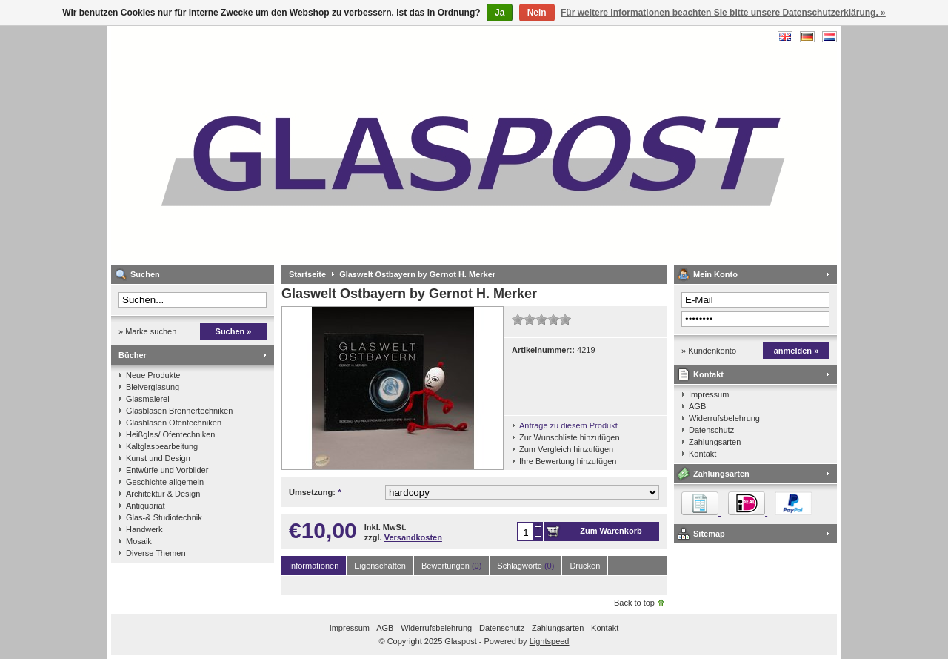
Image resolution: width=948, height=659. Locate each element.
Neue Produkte (153, 375)
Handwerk (144, 529)
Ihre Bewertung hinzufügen (567, 461)
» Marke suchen (147, 331)
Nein (537, 12)
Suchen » (234, 331)
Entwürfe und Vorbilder (167, 470)
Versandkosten (413, 537)
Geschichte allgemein (165, 481)
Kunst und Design (158, 458)
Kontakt (708, 374)
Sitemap (709, 533)
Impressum (709, 394)
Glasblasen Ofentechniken (173, 422)
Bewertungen (451, 565)
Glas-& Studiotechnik (164, 517)
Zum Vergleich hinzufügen (566, 449)
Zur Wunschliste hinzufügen (569, 437)
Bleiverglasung (152, 387)
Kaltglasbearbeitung (162, 446)
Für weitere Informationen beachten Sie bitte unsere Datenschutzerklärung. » (723, 12)
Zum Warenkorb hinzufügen (610, 533)
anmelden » (796, 350)
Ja (499, 12)
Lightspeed (550, 641)
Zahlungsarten (715, 441)
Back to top (634, 602)
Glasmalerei (148, 398)
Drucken (585, 565)
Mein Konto (715, 274)
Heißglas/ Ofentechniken (170, 434)
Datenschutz (711, 429)
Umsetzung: (315, 492)
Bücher (132, 355)
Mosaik (139, 541)
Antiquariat (145, 505)
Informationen (313, 565)
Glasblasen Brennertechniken (179, 410)
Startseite (307, 274)
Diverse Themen (156, 553)
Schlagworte (525, 565)
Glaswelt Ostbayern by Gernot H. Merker (417, 274)
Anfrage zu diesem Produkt (568, 425)
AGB (697, 406)
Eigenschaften (380, 565)
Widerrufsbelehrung (724, 418)
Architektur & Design (163, 493)
